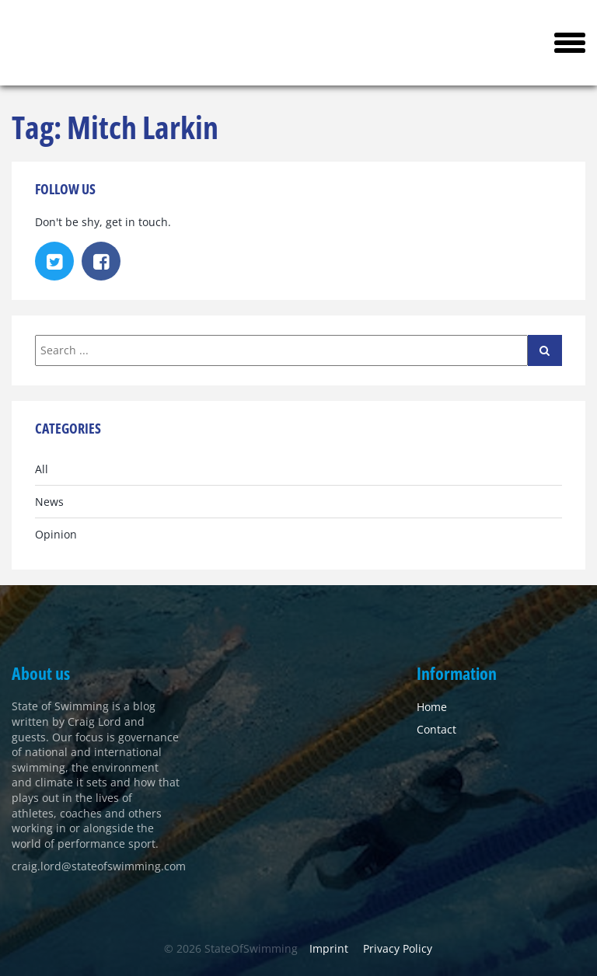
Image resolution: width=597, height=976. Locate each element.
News (49, 501)
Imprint (328, 948)
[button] (569, 42)
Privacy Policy (397, 948)
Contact (436, 729)
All (41, 469)
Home (432, 706)
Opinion (56, 534)
